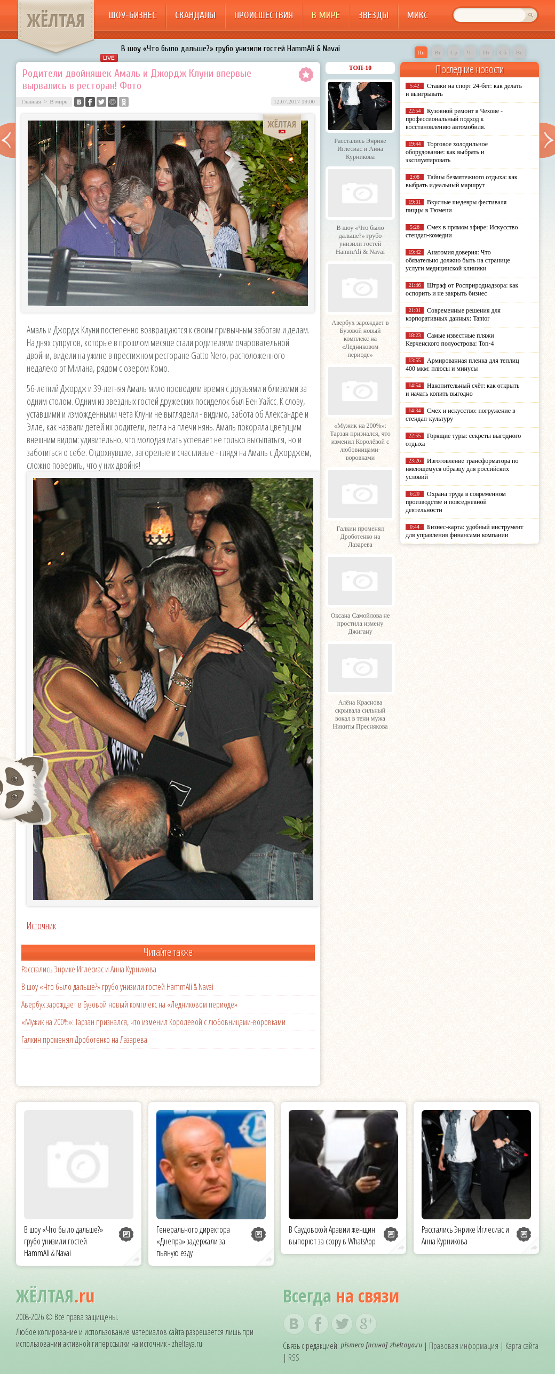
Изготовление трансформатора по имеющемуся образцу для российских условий (462, 469)
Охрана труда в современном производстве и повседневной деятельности (456, 502)
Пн (421, 52)
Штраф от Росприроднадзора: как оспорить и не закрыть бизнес (462, 289)
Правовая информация (463, 1346)
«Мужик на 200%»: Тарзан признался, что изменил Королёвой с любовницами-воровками (153, 1022)
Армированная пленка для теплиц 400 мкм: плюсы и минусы (462, 364)
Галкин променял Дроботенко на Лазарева (84, 1039)
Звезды (373, 15)
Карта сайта (521, 1346)
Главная (31, 101)
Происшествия (263, 15)
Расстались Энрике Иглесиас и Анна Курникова (88, 969)
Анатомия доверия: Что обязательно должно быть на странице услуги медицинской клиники (458, 260)
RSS (293, 1357)
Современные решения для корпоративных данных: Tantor (453, 314)
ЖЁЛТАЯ (56, 20)
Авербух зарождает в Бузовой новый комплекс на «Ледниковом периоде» (129, 1004)
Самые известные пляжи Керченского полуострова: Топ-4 (450, 339)
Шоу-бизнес (132, 15)
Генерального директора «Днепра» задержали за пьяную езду (193, 1241)
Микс (417, 15)
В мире (326, 15)
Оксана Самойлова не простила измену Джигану (360, 623)
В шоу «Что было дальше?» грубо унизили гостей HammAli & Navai (230, 48)
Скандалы (195, 15)
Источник (41, 925)
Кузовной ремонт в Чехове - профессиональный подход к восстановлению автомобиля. (454, 119)
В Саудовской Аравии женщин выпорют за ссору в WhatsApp (332, 1235)
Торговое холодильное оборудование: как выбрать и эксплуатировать (447, 152)
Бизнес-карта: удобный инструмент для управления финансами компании (464, 531)
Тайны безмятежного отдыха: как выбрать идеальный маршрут (462, 181)
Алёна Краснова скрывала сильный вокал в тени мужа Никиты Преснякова (359, 714)
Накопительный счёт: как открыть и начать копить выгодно (463, 389)
